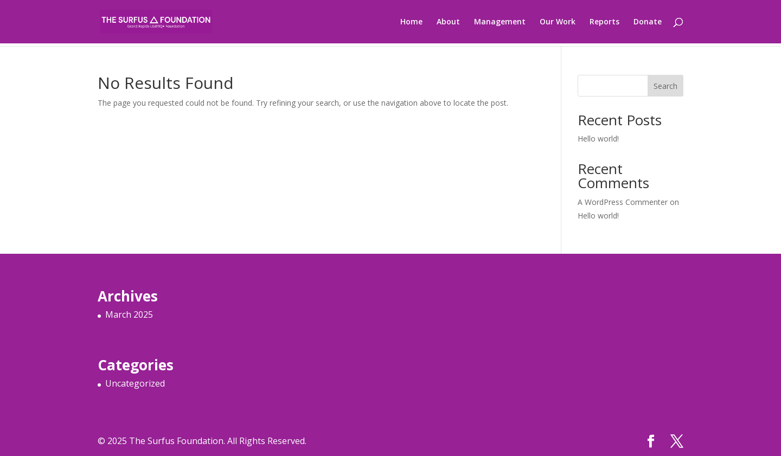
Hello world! (598, 138)
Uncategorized (135, 383)
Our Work (557, 22)
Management (500, 22)
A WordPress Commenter (623, 202)
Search (665, 86)
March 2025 (129, 314)
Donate (647, 22)
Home (411, 22)
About (448, 22)
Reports (604, 22)
